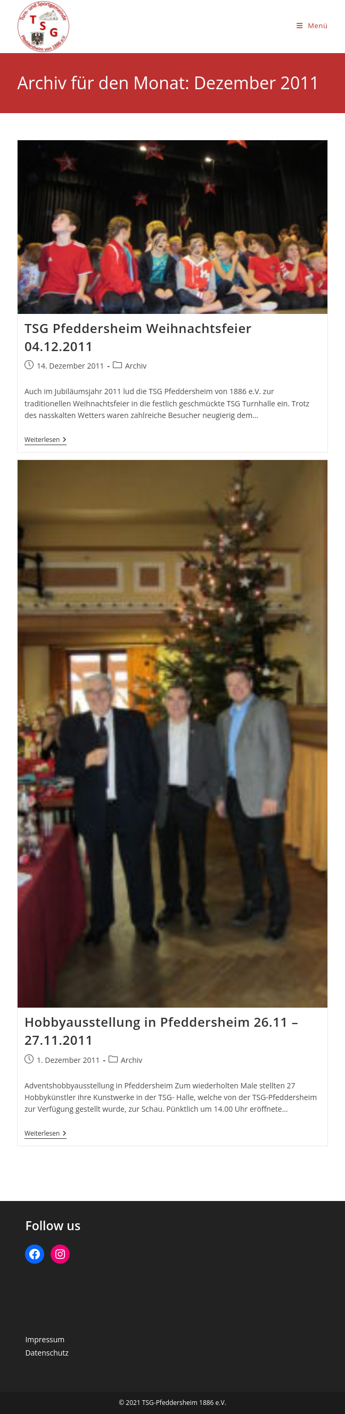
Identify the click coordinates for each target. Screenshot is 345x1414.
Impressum (44, 1339)
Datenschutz (46, 1353)
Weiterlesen (45, 440)
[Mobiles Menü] (312, 25)
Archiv (135, 366)
